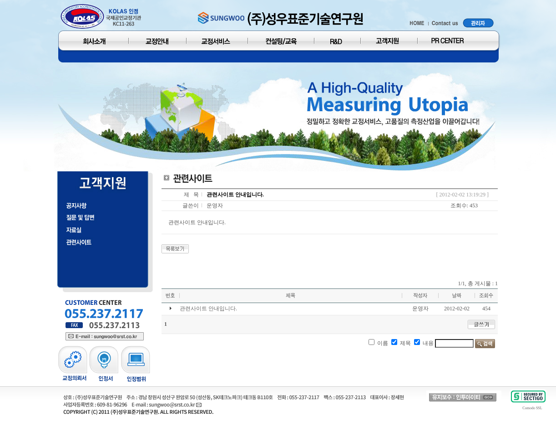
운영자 (215, 205)
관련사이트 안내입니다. (208, 308)
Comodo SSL (532, 408)
